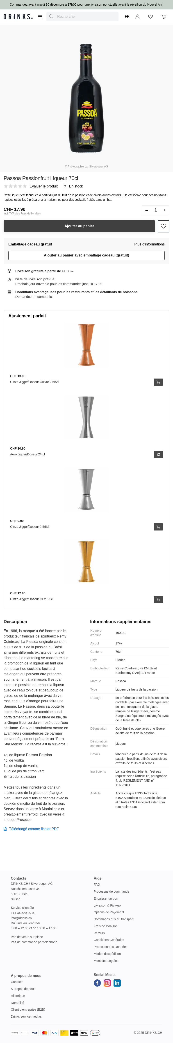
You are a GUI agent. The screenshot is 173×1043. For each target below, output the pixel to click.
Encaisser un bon (106, 898)
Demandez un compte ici (33, 297)
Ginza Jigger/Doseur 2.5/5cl (29, 526)
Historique (18, 996)
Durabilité (17, 1003)
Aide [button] (98, 878)
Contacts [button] (18, 878)
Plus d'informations (149, 244)
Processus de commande (111, 891)
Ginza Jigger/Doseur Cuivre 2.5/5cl (34, 382)
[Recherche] (51, 16)
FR (127, 16)
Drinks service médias (26, 1016)
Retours (99, 933)
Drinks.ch (153, 1032)
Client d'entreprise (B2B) (28, 1009)
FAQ (97, 884)
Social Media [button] (105, 975)
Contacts (17, 982)
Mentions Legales (106, 961)
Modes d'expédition (107, 954)
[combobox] (82, 16)
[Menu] (40, 16)
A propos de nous (23, 989)
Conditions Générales (109, 940)
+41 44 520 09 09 (23, 913)
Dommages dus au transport (114, 919)
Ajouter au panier (79, 226)
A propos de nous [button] (26, 976)
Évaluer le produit (44, 186)
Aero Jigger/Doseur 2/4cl (27, 454)
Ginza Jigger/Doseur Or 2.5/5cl (31, 599)
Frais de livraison (106, 926)
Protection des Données (110, 947)
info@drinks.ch (21, 918)
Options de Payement (109, 912)
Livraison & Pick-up (107, 905)
